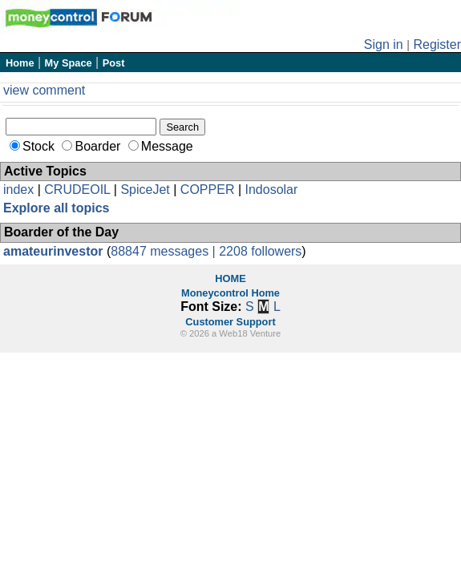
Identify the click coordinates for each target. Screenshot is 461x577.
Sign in (383, 44)
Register (437, 44)
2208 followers (260, 251)
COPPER (207, 189)
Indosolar (271, 189)
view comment (44, 90)
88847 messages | (165, 251)
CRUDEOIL (77, 189)
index (18, 189)
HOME (230, 278)
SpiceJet (144, 189)
